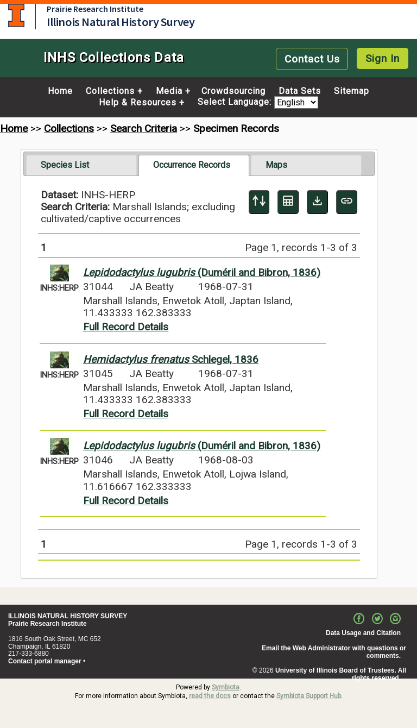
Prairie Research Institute (95, 8)
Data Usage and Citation (363, 633)
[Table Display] (288, 202)
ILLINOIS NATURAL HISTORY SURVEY (67, 616)
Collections (110, 91)
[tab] (81, 165)
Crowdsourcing (233, 91)
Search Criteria (143, 128)
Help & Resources (137, 103)
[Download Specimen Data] (317, 202)
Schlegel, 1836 (170, 359)
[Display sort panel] (259, 202)
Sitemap (351, 91)
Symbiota (225, 687)
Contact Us (312, 59)
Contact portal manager (44, 661)
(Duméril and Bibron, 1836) (201, 272)
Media (169, 91)
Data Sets (300, 91)
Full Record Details (125, 327)
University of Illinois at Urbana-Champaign (16, 15)
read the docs (210, 696)
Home (60, 91)
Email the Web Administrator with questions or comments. (334, 652)
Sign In (382, 58)
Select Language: (236, 102)
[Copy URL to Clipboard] (346, 202)
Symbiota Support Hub (308, 696)
